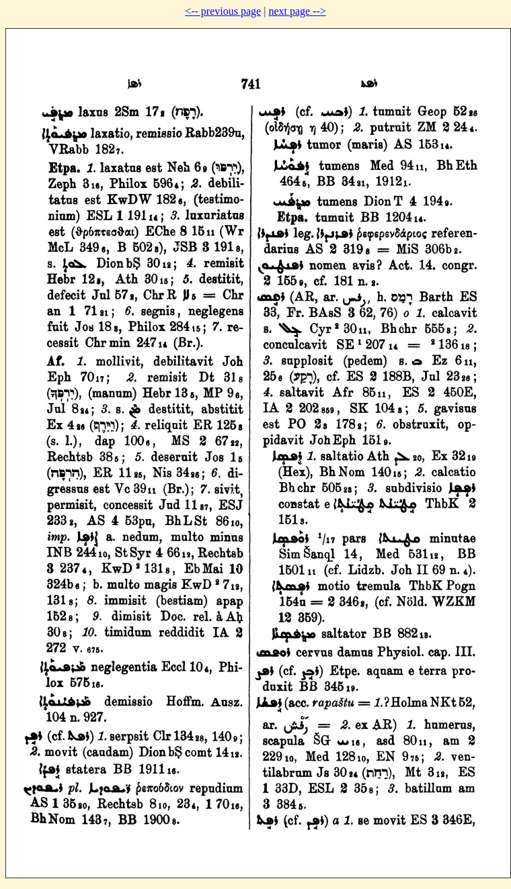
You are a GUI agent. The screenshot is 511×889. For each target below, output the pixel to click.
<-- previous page (223, 11)
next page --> (296, 11)
